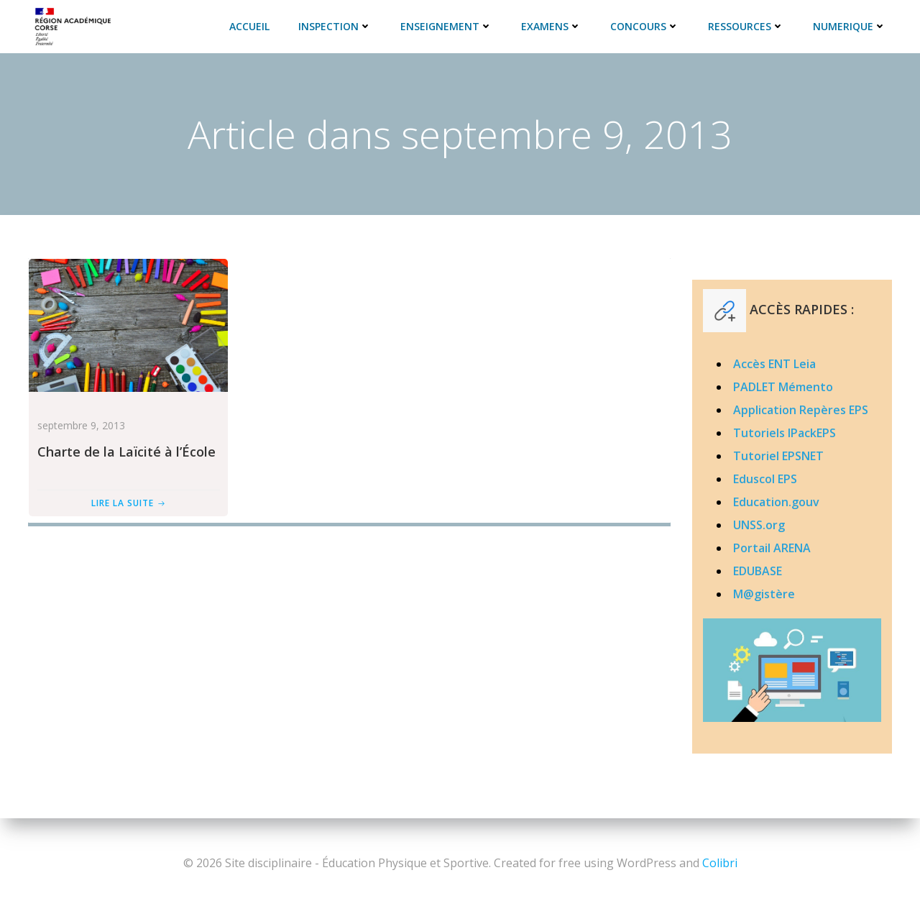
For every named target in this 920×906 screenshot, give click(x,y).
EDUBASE (756, 571)
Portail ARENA (771, 548)
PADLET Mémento (782, 387)
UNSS (747, 525)
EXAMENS (553, 25)
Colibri (719, 863)
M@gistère (763, 594)
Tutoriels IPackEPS (783, 433)
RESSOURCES (748, 25)
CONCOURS (646, 25)
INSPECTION (337, 25)
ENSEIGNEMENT (448, 25)
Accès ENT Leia (773, 364)
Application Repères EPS (800, 410)
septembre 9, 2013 (78, 425)
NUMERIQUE (851, 25)
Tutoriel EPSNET (777, 456)
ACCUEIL (251, 25)
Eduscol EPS (764, 479)
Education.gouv (775, 502)
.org (773, 525)
